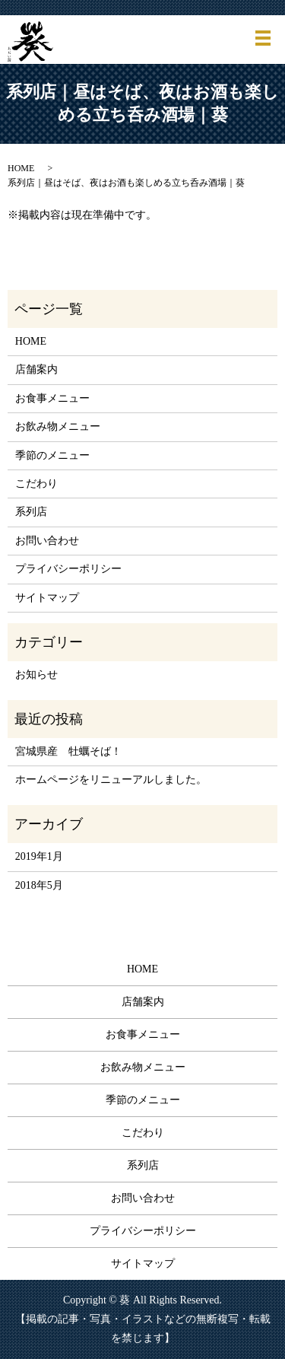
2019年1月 (39, 856)
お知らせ (36, 674)
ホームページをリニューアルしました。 (111, 779)
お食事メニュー (52, 398)
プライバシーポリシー (68, 568)
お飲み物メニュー (57, 426)
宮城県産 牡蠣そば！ (68, 751)
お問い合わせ (47, 540)
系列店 (31, 511)
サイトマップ (47, 597)
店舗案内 (36, 369)
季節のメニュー (52, 455)
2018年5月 (39, 885)
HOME (21, 168)
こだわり (36, 483)
